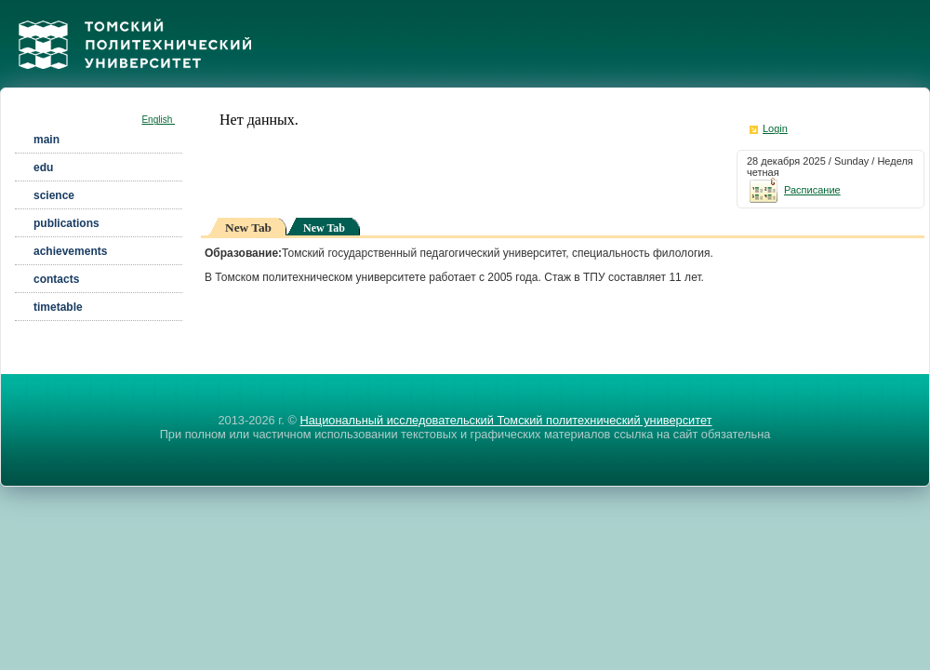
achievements (70, 251)
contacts (56, 279)
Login (775, 128)
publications (66, 223)
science (53, 195)
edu (43, 167)
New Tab (324, 227)
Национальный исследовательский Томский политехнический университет (505, 420)
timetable (58, 307)
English (158, 119)
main (46, 139)
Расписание (794, 189)
